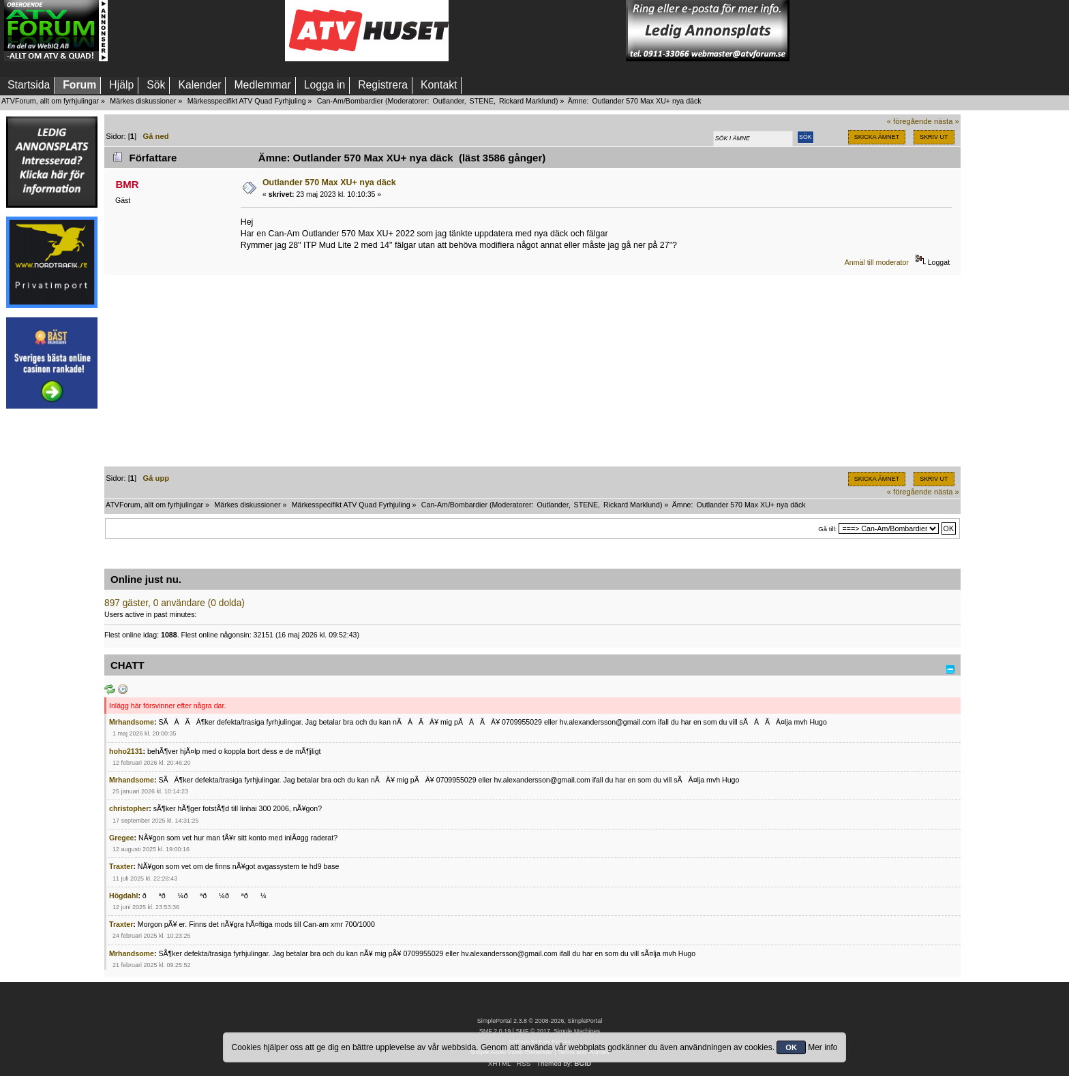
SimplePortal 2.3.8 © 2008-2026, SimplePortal (540, 1020)
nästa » (946, 121)
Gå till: (827, 529)
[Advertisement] (196, 30)
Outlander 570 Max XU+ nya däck (329, 182)
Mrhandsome (131, 722)
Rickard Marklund (527, 101)
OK (791, 1047)
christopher (129, 808)
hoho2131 (125, 751)
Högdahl (123, 895)
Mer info (822, 1047)
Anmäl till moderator (877, 262)
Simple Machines (577, 1031)
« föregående (909, 121)
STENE (482, 101)
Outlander (448, 101)
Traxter (121, 866)
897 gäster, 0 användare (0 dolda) (174, 603)
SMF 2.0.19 (495, 1031)
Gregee (121, 838)
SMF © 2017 (532, 1031)
